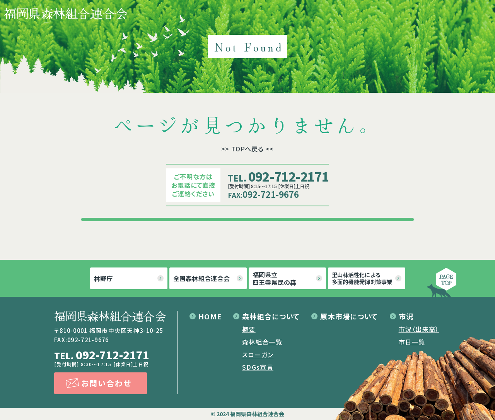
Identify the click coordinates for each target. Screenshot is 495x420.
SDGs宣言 (257, 367)
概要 (249, 329)
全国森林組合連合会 (201, 278)
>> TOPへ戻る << (247, 148)
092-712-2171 (278, 176)
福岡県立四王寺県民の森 (275, 278)
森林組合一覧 (262, 341)
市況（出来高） (419, 329)
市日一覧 (412, 341)
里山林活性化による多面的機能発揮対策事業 (362, 278)
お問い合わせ (106, 383)
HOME (210, 316)
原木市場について (349, 316)
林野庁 (103, 278)
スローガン (257, 354)
